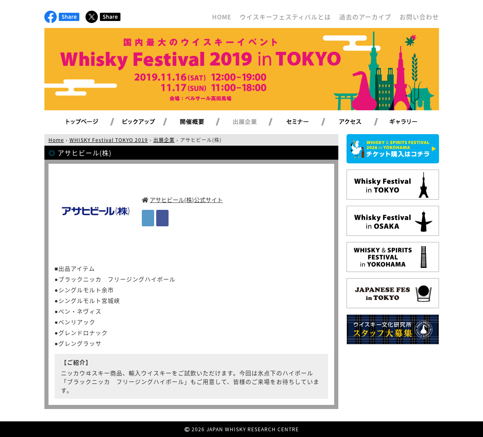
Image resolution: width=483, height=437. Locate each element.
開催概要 (202, 122)
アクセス (360, 122)
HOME (221, 16)
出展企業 (254, 122)
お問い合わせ (419, 16)
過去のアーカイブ (365, 16)
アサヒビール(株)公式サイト (186, 199)
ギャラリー (413, 122)
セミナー (307, 122)
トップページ (83, 122)
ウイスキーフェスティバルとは (285, 16)
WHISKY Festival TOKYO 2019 (108, 140)
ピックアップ (149, 122)
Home (56, 140)
